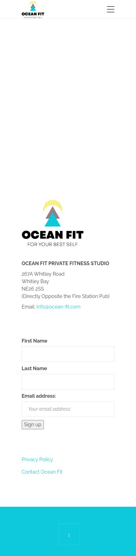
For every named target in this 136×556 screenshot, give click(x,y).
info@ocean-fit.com (58, 307)
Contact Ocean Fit (42, 472)
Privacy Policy (37, 459)
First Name (34, 341)
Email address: (39, 396)
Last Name (34, 368)
